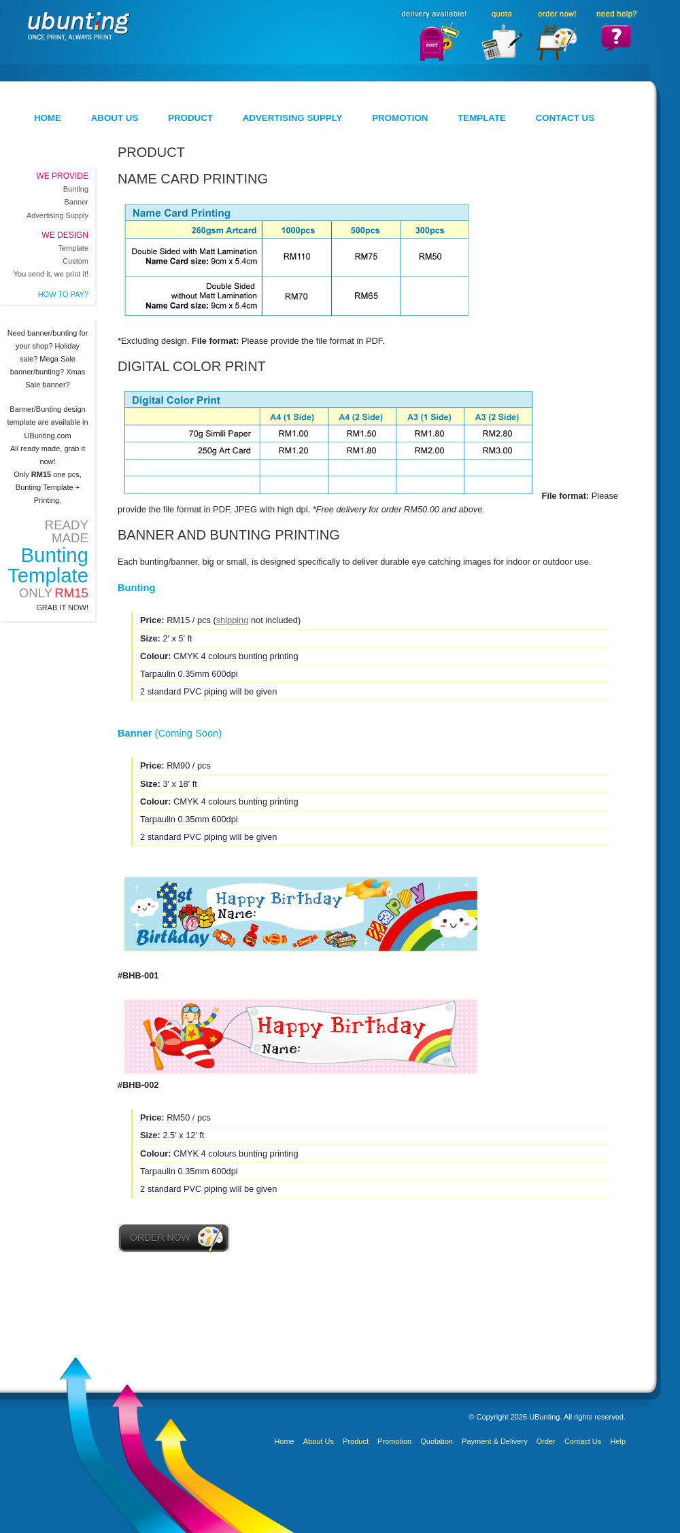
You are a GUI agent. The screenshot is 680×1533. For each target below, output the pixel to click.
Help (618, 1441)
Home (47, 118)
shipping (232, 620)
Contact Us (565, 118)
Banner (76, 202)
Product (190, 118)
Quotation (436, 1441)
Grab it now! (62, 607)
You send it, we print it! (51, 274)
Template (482, 118)
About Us (115, 118)
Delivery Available (432, 35)
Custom (75, 261)
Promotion (400, 118)
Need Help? (616, 35)
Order (546, 1441)
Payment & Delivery (495, 1441)
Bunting (75, 189)
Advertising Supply (293, 118)
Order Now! (556, 35)
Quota (500, 35)
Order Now (174, 1238)
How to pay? (63, 294)
